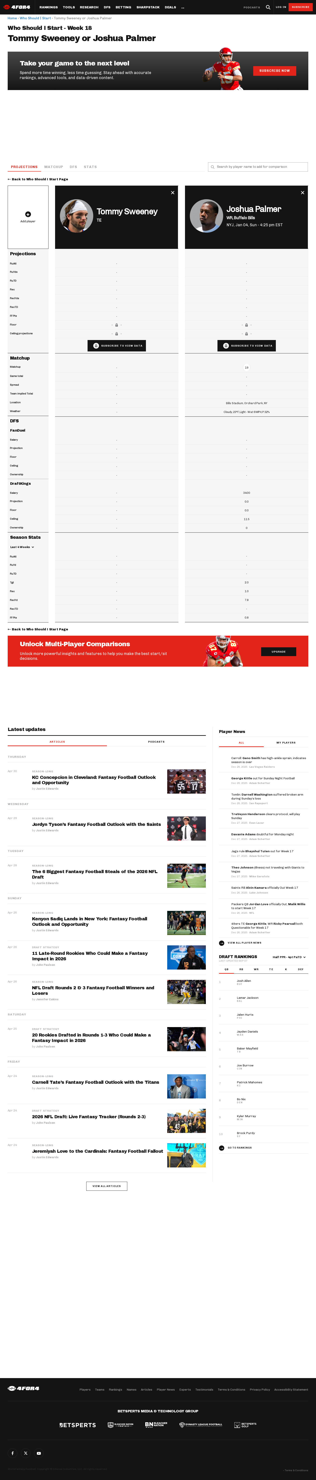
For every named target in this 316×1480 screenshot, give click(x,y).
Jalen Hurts (245, 1015)
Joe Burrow (245, 1065)
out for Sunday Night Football (263, 778)
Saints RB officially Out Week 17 (264, 888)
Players (85, 1389)
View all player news (245, 943)
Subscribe (301, 7)
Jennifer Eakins (47, 999)
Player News (166, 1389)
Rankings (48, 7)
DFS (74, 167)
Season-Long (42, 771)
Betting (123, 7)
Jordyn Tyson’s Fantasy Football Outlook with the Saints (96, 824)
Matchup (54, 167)
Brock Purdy (246, 1133)
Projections (24, 167)
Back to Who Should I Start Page (40, 179)
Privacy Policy (260, 1389)
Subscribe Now (274, 71)
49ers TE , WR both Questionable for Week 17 (267, 926)
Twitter (26, 1453)
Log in (281, 7)
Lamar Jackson (248, 998)
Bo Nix (241, 1099)
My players (286, 742)
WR (256, 969)
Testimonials (204, 1389)
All (241, 742)
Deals (170, 7)
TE (271, 969)
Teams (99, 1389)
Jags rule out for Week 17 (262, 851)
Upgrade (279, 652)
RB (241, 969)
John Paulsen (45, 964)
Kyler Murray (246, 1116)
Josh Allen (244, 981)
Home (12, 18)
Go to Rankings (240, 1148)
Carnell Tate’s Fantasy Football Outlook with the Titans (95, 1082)
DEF (300, 969)
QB (226, 969)
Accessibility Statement (291, 1389)
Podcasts (252, 7)
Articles (57, 742)
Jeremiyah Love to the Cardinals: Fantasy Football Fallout (97, 1151)
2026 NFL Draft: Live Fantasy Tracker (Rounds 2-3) (89, 1117)
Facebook (12, 1453)
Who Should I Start (35, 18)
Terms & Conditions (231, 1389)
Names (131, 1389)
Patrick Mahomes (249, 1082)
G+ (39, 1453)
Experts (185, 1389)
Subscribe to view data (121, 345)
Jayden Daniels (247, 1032)
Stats (90, 167)
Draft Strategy (45, 947)
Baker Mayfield (247, 1049)
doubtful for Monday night (262, 834)
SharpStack (148, 7)
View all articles (107, 1186)
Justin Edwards (47, 788)
